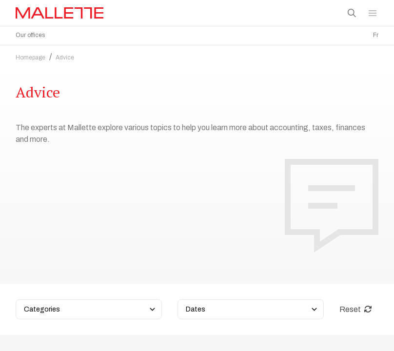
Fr (375, 35)
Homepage (30, 55)
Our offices (30, 35)
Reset (355, 244)
